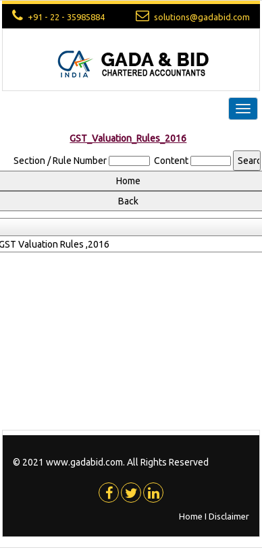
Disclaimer (229, 516)
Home (191, 516)
